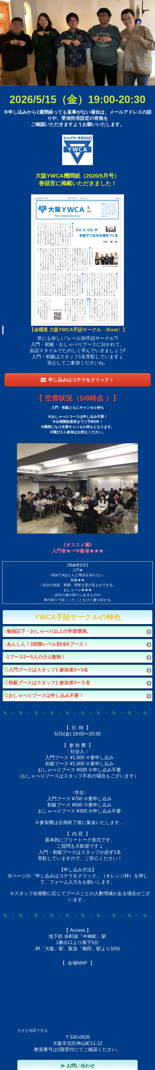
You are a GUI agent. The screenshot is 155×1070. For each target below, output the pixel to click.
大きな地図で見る (32, 1030)
